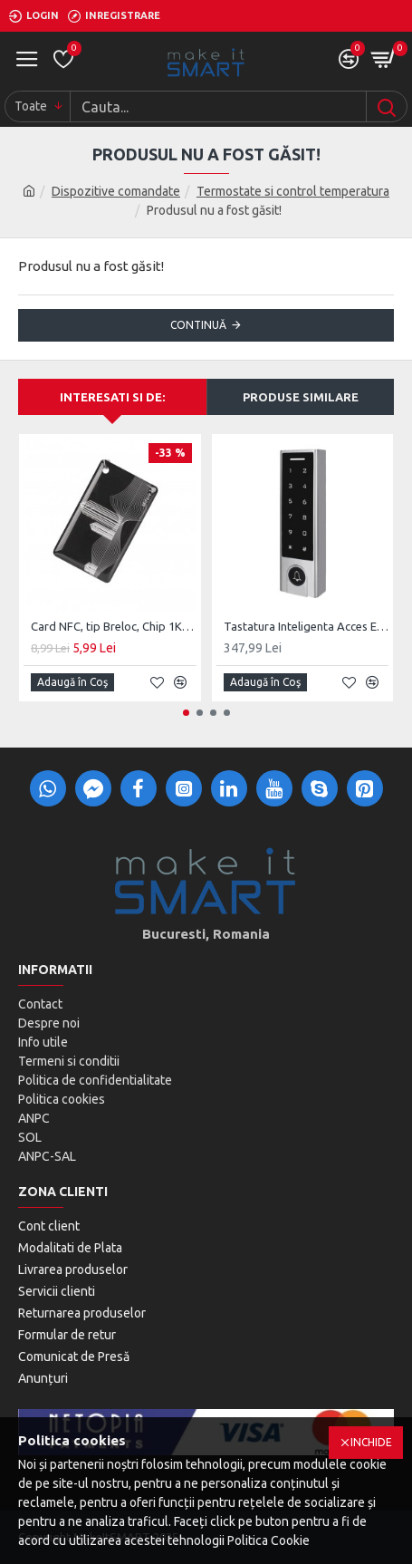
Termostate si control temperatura (292, 191)
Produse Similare (301, 397)
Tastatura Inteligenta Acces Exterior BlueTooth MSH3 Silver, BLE (306, 626)
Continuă (198, 325)
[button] (186, 713)
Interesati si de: (112, 397)
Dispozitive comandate (116, 191)
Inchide (371, 1442)
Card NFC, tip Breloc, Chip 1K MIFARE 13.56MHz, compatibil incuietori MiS (113, 626)
